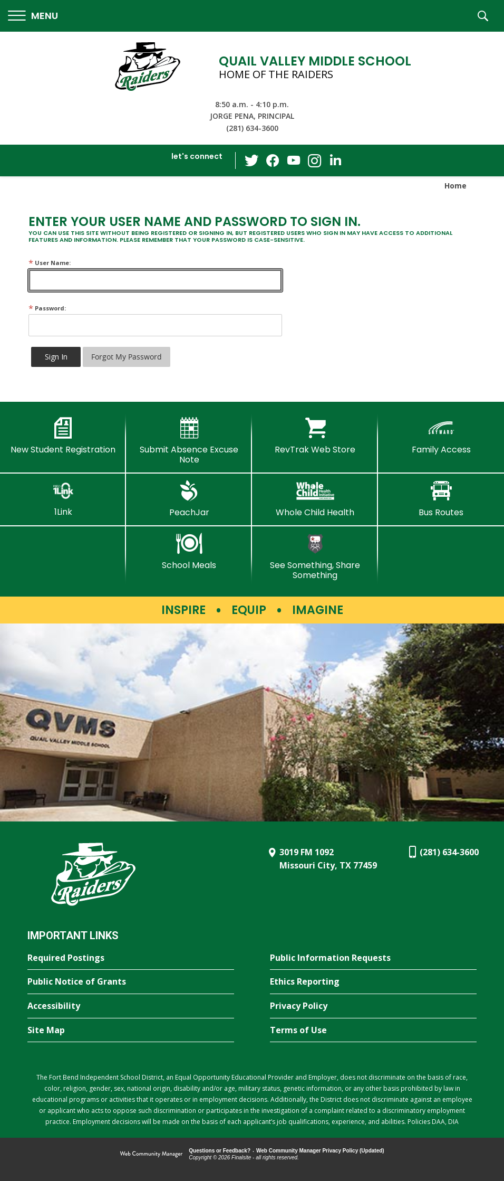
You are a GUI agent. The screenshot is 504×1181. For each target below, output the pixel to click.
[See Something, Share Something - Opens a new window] (315, 556)
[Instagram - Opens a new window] (314, 160)
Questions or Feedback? (219, 1151)
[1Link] (63, 499)
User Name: (49, 262)
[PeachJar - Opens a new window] (189, 499)
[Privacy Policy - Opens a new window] (373, 1006)
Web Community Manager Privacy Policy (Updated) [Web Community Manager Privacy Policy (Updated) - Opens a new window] (320, 1151)
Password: (47, 308)
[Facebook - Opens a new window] (272, 160)
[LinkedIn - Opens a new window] (335, 159)
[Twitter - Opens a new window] (251, 160)
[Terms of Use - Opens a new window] (373, 1030)
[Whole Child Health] (315, 499)
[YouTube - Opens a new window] (293, 160)
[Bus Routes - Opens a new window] (441, 499)
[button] (33, 16)
